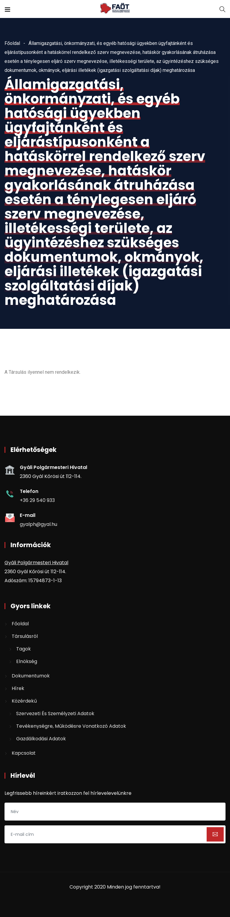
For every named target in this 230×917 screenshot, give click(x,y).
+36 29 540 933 (37, 500)
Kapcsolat (24, 753)
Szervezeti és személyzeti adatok (55, 713)
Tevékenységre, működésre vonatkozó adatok (71, 726)
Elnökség (26, 661)
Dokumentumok (31, 675)
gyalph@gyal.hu (38, 524)
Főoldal (12, 43)
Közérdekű (24, 700)
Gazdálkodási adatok (41, 738)
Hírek (18, 688)
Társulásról (25, 636)
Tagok (23, 648)
